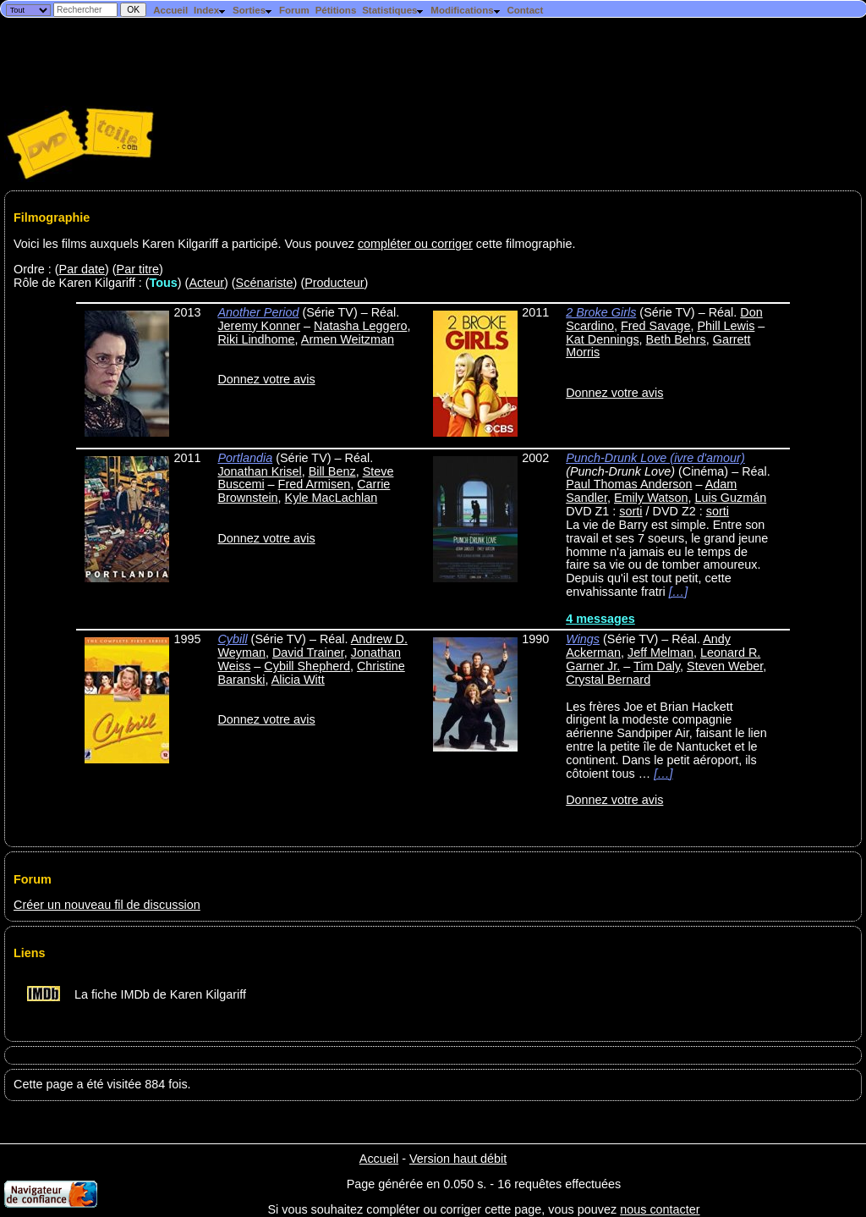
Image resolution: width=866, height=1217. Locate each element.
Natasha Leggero (360, 326)
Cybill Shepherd (307, 666)
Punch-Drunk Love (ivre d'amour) (655, 458)
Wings (583, 639)
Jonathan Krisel (259, 471)
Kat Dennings (602, 339)
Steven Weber (725, 666)
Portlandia (244, 458)
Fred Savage (655, 326)
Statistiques (393, 10)
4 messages (600, 618)
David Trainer (308, 652)
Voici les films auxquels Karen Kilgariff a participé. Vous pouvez (186, 244)
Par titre (138, 269)
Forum (294, 10)
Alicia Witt (298, 679)
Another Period (258, 312)
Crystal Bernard (608, 679)
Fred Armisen (314, 484)
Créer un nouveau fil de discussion (107, 904)
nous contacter (659, 1209)
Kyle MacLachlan (331, 497)
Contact (525, 10)
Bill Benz (332, 471)
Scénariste (264, 282)
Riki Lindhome (255, 339)
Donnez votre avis (266, 379)
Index (210, 10)
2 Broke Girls (601, 312)
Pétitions (336, 10)
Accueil (170, 10)
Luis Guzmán (730, 497)
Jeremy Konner (258, 326)
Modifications (465, 10)
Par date (82, 269)
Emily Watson (651, 497)
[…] (678, 591)
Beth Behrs (676, 339)
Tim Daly (656, 666)
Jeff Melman (660, 652)
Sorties (253, 10)
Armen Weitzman (347, 339)
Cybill (232, 639)
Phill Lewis (725, 326)
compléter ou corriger (415, 244)
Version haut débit (458, 1158)
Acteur (206, 282)
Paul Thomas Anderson (629, 484)
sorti (630, 511)
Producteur (334, 282)
